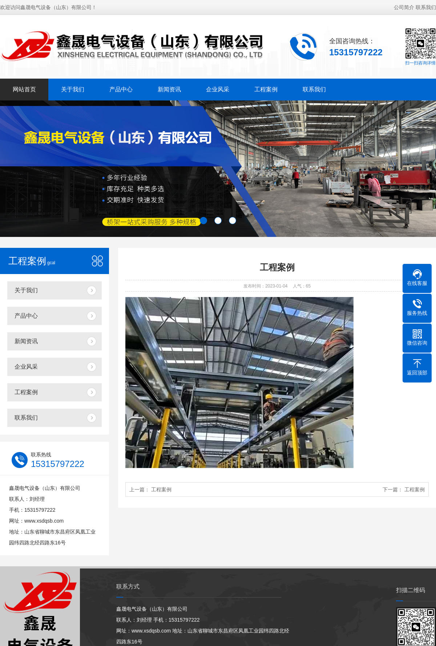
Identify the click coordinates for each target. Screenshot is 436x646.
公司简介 (404, 7)
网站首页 (24, 89)
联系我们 (426, 7)
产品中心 (121, 89)
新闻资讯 (169, 89)
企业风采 (217, 89)
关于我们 (72, 89)
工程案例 (266, 89)
